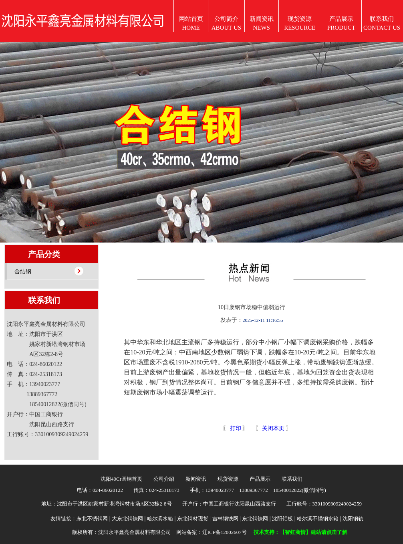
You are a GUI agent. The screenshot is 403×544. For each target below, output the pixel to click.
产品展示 (260, 479)
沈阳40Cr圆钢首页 (121, 479)
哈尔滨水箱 (160, 519)
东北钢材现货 (192, 519)
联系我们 (292, 479)
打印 (234, 428)
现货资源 (228, 479)
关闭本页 (273, 428)
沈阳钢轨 (353, 519)
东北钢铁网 (255, 519)
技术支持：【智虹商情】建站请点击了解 (300, 532)
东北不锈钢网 (92, 519)
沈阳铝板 (282, 519)
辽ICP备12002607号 (224, 532)
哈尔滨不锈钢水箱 (318, 519)
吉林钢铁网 (225, 519)
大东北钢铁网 (127, 519)
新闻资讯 (195, 479)
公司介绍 (163, 479)
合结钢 (22, 272)
